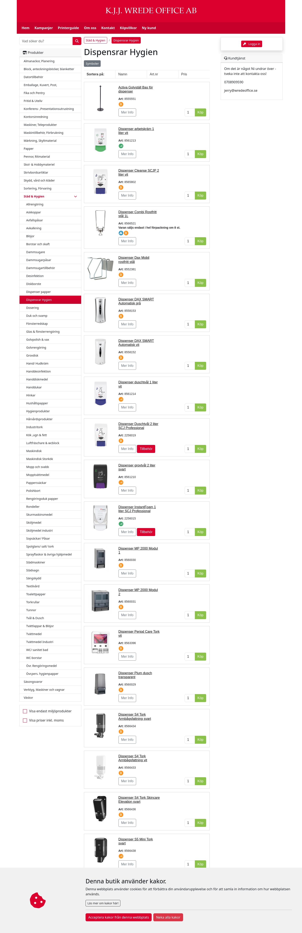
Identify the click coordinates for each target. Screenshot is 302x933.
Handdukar (34, 387)
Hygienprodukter (38, 411)
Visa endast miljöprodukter (50, 711)
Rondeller (32, 507)
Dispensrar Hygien (39, 300)
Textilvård (32, 586)
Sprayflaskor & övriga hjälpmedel (49, 554)
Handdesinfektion (38, 371)
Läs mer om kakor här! (102, 903)
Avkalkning (33, 228)
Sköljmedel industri (39, 530)
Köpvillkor (128, 28)
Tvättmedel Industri (39, 642)
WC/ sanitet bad (37, 650)
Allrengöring (34, 204)
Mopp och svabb (37, 467)
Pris (184, 74)
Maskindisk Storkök (39, 459)
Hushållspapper (37, 403)
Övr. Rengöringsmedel (41, 666)
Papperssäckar (36, 483)
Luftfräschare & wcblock (42, 443)
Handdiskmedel (37, 379)
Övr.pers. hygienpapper (42, 674)
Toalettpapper (36, 594)
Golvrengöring (36, 347)
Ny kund (149, 28)
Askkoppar (33, 212)
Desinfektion (35, 276)
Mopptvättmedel (37, 475)
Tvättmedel (34, 634)
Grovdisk (32, 355)
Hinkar (30, 395)
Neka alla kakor (168, 917)
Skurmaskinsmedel (39, 515)
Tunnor (31, 610)
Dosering (32, 308)
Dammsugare (35, 252)
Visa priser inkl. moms (46, 720)
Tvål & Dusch (35, 618)
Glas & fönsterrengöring (43, 332)
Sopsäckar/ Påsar (38, 538)
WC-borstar (34, 658)
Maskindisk (34, 451)
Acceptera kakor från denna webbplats (118, 917)
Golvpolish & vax (37, 339)
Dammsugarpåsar (38, 260)
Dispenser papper (38, 292)
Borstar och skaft (38, 244)
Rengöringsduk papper (42, 499)
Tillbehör (146, 449)
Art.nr (154, 74)
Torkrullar (33, 602)
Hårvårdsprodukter (39, 419)
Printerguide (68, 28)
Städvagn (32, 570)
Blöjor (30, 236)
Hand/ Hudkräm (37, 363)
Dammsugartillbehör (40, 268)
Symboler (92, 64)
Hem (25, 28)
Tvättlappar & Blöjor (40, 626)
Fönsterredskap (37, 324)
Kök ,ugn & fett (36, 435)
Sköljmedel (33, 522)
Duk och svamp (36, 316)
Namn (122, 74)
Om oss (90, 28)
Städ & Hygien (95, 40)
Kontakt (108, 28)
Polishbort (33, 491)
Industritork (34, 427)
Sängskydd (33, 578)
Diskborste (33, 284)
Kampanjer (43, 28)
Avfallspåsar (34, 220)
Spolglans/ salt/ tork (40, 546)
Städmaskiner (35, 562)
